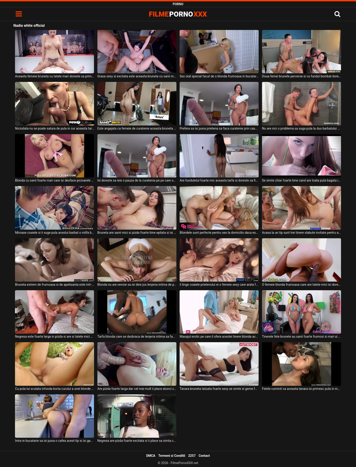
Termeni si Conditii (171, 455)
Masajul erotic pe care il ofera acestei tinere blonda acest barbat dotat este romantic (219, 336)
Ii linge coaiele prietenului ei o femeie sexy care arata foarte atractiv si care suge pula (219, 284)
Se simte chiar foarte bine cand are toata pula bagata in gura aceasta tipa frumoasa (301, 180)
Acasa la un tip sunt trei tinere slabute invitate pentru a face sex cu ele (301, 232)
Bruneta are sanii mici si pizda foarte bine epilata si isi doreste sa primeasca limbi (136, 232)
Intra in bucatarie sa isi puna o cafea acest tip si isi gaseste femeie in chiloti (54, 440)
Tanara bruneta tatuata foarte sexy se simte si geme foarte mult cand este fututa (219, 389)
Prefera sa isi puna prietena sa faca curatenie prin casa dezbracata (219, 128)
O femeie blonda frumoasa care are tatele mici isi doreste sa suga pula (301, 284)
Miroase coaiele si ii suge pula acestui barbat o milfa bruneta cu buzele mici (54, 232)
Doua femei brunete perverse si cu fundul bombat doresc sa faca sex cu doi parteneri (301, 76)
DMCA (150, 455)
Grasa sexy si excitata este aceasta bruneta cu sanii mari (136, 76)
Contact (204, 455)
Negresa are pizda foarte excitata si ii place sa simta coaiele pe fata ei (136, 440)
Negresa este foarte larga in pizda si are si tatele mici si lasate (54, 336)
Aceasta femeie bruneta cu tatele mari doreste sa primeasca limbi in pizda (54, 76)
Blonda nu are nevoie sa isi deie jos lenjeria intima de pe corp (136, 284)
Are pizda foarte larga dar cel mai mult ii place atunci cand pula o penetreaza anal (136, 389)
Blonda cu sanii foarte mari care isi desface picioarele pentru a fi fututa (54, 180)
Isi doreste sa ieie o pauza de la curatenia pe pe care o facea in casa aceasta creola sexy (136, 180)
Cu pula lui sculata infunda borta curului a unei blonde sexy (54, 389)
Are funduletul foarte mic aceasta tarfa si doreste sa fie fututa (219, 180)
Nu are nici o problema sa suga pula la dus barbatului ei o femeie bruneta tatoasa (301, 128)
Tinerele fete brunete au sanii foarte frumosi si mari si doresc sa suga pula (301, 336)
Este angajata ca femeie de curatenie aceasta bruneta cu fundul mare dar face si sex (136, 128)
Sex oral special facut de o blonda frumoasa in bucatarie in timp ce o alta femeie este (219, 76)
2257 (191, 455)
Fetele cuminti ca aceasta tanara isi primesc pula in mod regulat (301, 389)
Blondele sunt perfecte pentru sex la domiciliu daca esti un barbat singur (219, 232)
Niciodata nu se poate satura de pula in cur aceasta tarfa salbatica (54, 128)
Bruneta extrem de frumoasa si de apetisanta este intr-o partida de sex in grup (54, 284)
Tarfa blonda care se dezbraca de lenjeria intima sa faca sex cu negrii (136, 336)
